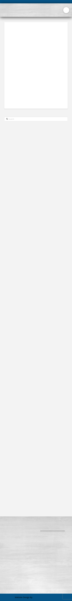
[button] (66, 10)
